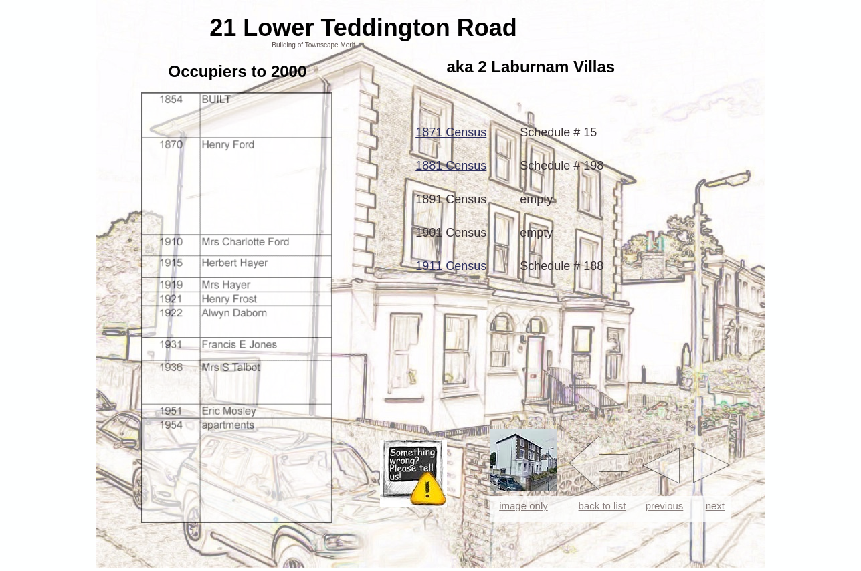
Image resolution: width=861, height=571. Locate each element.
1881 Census (450, 166)
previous (665, 505)
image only (523, 505)
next (715, 505)
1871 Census (450, 132)
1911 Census (450, 266)
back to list (602, 505)
